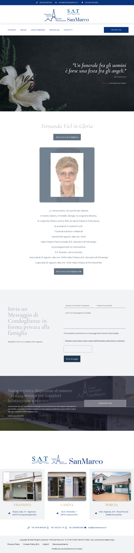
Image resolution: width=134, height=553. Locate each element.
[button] (17, 443)
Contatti (68, 30)
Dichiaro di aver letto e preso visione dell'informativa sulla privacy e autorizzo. (95, 341)
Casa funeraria (38, 30)
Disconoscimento (60, 544)
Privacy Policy (13, 544)
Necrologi (54, 30)
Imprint (46, 544)
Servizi (23, 30)
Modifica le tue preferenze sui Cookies (67, 549)
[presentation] (78, 349)
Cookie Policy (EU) (31, 544)
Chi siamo (12, 30)
